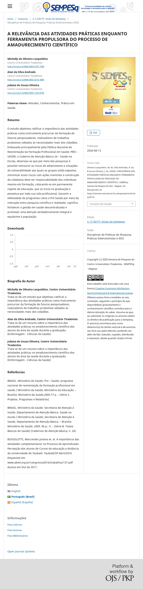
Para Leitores (14, 524)
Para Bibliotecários (17, 535)
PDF (94, 132)
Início (10, 18)
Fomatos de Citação (101, 204)
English (16, 491)
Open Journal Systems (21, 551)
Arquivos (23, 18)
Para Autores (14, 530)
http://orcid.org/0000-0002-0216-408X (25, 79)
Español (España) (22, 502)
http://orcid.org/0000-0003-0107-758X (25, 66)
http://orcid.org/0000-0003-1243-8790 (25, 93)
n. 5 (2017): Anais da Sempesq (49, 18)
